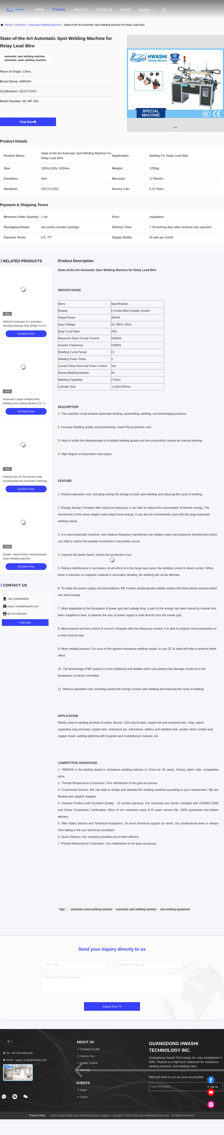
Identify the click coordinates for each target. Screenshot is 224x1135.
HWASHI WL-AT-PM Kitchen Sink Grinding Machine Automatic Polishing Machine (25, 481)
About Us (81, 9)
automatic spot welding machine (136, 909)
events (126, 9)
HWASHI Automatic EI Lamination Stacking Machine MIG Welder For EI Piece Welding (24, 325)
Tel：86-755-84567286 (18, 1053)
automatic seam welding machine (92, 909)
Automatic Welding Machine (44, 24)
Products (59, 9)
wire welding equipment (175, 909)
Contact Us (104, 9)
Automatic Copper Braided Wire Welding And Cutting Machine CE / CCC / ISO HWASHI (26, 403)
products (20, 24)
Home (39, 9)
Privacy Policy (37, 1115)
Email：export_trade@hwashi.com (25, 1060)
